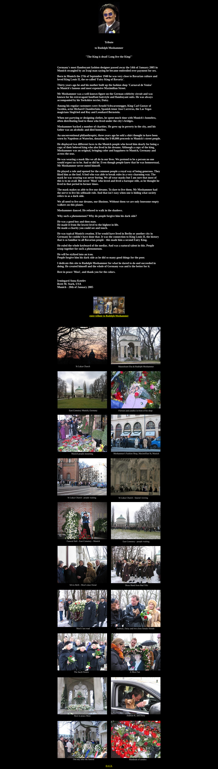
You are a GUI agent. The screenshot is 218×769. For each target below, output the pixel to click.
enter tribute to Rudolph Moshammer (109, 316)
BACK (109, 766)
